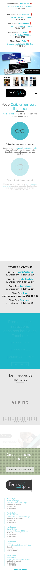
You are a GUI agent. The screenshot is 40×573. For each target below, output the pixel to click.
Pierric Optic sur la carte (20, 471)
